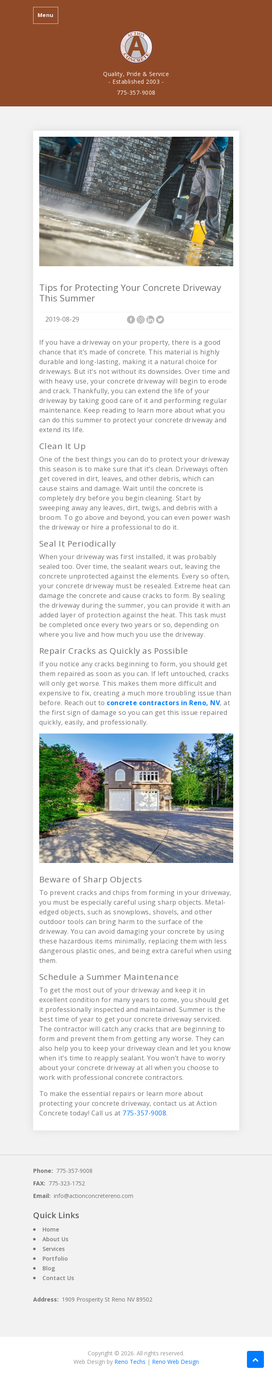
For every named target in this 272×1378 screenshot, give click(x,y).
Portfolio (55, 1258)
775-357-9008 (136, 92)
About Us (55, 1239)
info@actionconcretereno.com (93, 1196)
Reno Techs (129, 1361)
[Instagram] (141, 320)
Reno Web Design (175, 1361)
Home (50, 1229)
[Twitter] (160, 320)
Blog (48, 1268)
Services (53, 1249)
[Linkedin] (150, 320)
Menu (46, 15)
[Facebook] (131, 320)
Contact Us (58, 1278)
